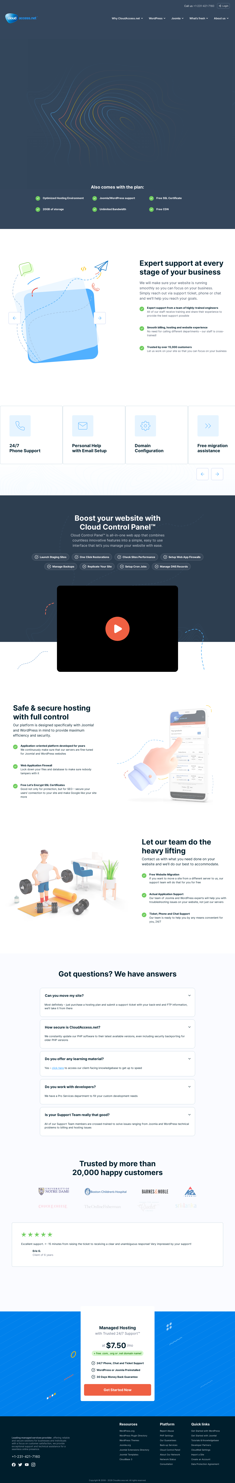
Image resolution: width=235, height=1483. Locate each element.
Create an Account (200, 1455)
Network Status (168, 1455)
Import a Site (197, 1450)
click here (58, 1068)
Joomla (175, 18)
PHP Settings (166, 1432)
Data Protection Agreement (205, 1460)
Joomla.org (125, 1441)
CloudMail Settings (200, 1446)
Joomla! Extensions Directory (134, 1446)
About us (220, 18)
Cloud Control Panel (170, 1446)
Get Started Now (118, 161)
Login (223, 5)
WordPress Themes (129, 1436)
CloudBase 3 (125, 1455)
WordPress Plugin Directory (133, 1432)
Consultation (166, 1460)
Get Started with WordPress (205, 1427)
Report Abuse (167, 1427)
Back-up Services (168, 1441)
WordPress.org (126, 1427)
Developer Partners (201, 1441)
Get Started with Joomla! (204, 1432)
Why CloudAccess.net (126, 18)
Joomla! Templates (128, 1450)
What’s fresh (197, 18)
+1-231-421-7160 (199, 6)
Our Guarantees (168, 1436)
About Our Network (170, 1450)
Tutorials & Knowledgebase (205, 1436)
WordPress (156, 18)
